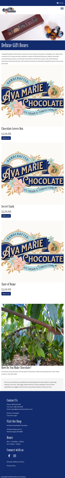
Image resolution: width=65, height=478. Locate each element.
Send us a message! (13, 413)
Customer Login (12, 415)
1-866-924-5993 (18, 407)
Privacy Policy (11, 466)
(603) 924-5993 (16, 404)
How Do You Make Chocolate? (16, 367)
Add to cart (6, 138)
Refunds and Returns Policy (15, 462)
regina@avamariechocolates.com (21, 409)
